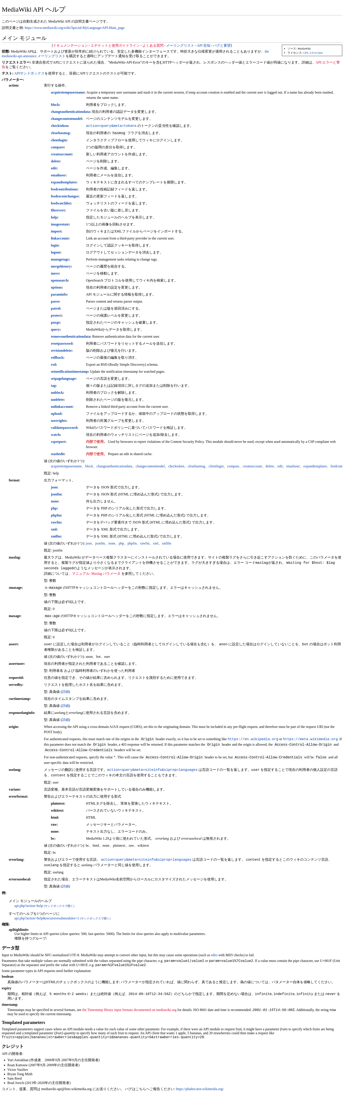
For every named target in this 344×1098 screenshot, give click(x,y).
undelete (57, 399)
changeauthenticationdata (70, 112)
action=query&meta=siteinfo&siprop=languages (152, 769)
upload (56, 413)
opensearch (59, 280)
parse (55, 301)
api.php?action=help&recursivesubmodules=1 (46, 918)
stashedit (57, 454)
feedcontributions (64, 189)
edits (214, 955)
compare (57, 147)
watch (55, 434)
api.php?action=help (28, 906)
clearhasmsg (60, 133)
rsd (53, 364)
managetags (60, 259)
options (56, 287)
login (54, 245)
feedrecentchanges (64, 196)
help (54, 217)
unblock (57, 392)
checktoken (59, 126)
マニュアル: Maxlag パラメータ (96, 573)
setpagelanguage (63, 378)
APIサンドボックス (29, 73)
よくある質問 (152, 45)
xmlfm (56, 536)
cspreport (58, 441)
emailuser (58, 175)
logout (55, 252)
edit (54, 168)
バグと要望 (222, 45)
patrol (55, 308)
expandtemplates (63, 182)
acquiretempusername (67, 92)
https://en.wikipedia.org (253, 739)
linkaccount (59, 238)
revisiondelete (61, 350)
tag (53, 385)
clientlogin (58, 140)
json (54, 487)
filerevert (58, 210)
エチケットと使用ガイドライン (115, 45)
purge (55, 322)
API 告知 (203, 45)
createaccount (61, 154)
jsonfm (56, 494)
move (55, 273)
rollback (57, 357)
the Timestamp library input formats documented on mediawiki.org (129, 1012)
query (55, 329)
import (56, 231)
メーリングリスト (180, 45)
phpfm (56, 515)
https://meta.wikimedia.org (310, 739)
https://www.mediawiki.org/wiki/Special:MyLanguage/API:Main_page (74, 28)
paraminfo (59, 294)
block (55, 104)
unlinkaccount (61, 406)
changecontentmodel (66, 119)
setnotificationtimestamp (69, 371)
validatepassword (64, 427)
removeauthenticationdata (70, 336)
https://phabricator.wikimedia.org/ (200, 1092)
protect (56, 315)
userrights (58, 420)
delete (55, 161)
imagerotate (60, 224)
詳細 (65, 692)
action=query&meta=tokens (111, 125)
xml (54, 529)
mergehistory (61, 266)
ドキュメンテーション (70, 45)
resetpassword (61, 343)
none (54, 501)
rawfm (56, 522)
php (54, 508)
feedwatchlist (61, 203)
